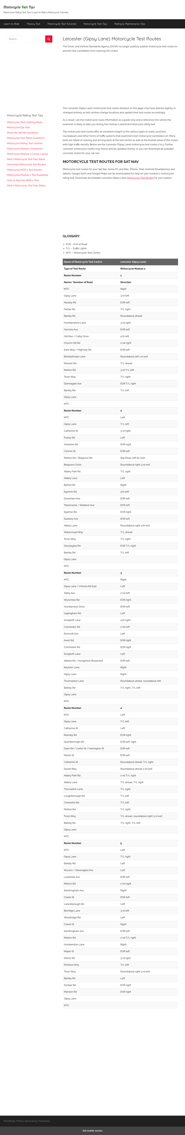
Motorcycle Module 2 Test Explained (27, 174)
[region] (120, 79)
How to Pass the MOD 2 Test (23, 180)
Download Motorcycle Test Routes (26, 164)
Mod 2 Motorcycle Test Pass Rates (26, 185)
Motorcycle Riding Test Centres (24, 143)
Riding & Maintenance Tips (129, 23)
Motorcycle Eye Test (18, 127)
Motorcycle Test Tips (95, 23)
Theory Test (33, 23)
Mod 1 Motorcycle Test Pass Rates (26, 159)
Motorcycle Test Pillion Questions (26, 137)
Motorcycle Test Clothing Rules (24, 122)
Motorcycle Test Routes (140, 177)
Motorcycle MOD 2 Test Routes (24, 169)
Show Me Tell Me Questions (22, 132)
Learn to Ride (11, 23)
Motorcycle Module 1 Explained (25, 148)
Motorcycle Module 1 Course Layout (27, 153)
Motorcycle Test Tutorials (62, 23)
